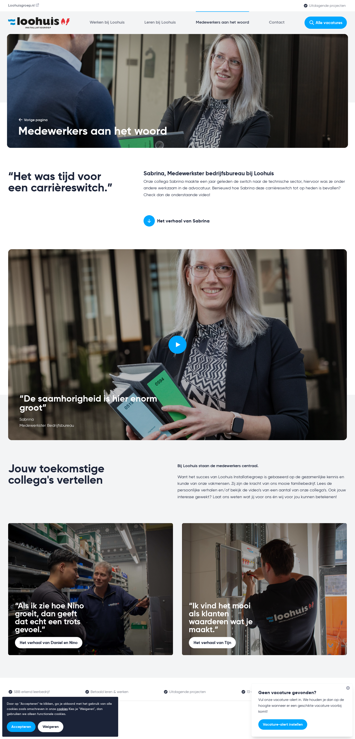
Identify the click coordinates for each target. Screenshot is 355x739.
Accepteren (21, 726)
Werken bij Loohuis (107, 22)
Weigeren (51, 726)
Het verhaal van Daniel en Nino (49, 642)
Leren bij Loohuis (160, 22)
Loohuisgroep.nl (24, 5)
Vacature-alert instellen (283, 724)
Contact (277, 22)
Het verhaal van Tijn (212, 642)
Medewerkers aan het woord (222, 22)
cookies (62, 709)
